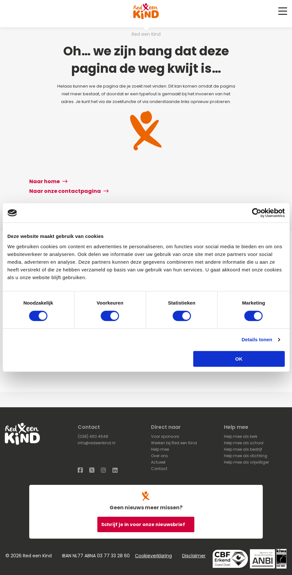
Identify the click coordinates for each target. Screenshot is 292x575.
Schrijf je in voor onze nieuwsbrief (143, 524)
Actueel (158, 462)
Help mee (160, 449)
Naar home (48, 181)
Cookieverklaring (153, 555)
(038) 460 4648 (93, 436)
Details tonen (257, 339)
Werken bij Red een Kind (174, 443)
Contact (159, 468)
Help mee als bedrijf (243, 449)
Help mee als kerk (240, 436)
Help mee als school (243, 443)
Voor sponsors (165, 436)
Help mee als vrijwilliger (246, 462)
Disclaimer (194, 555)
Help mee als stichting (245, 455)
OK (239, 359)
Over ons (159, 455)
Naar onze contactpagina (69, 191)
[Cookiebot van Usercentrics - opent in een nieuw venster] (256, 213)
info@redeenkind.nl (96, 443)
